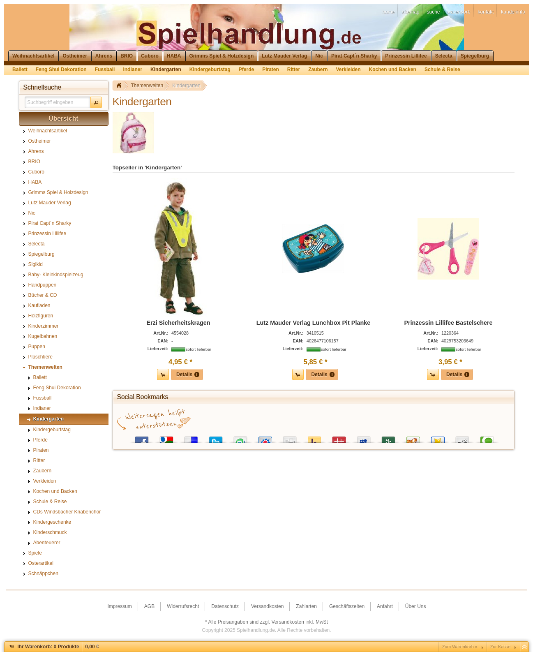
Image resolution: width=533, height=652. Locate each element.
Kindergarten (186, 85)
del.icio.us (191, 438)
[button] (96, 102)
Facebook (141, 438)
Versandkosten (288, 622)
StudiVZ (265, 438)
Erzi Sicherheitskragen (178, 322)
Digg (289, 438)
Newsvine (388, 438)
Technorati (487, 438)
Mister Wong (339, 438)
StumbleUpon (240, 438)
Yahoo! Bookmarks (314, 438)
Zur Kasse (500, 646)
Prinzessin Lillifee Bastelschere (448, 322)
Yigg (413, 438)
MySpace (363, 438)
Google (166, 438)
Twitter (215, 438)
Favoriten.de (437, 438)
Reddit (462, 438)
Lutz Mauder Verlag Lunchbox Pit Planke (313, 322)
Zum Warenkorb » (460, 646)
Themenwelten (147, 85)
